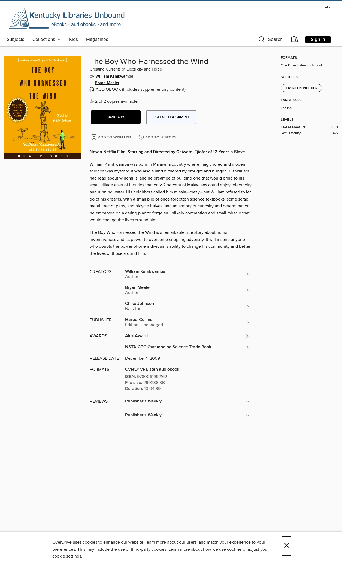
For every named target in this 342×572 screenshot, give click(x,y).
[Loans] (294, 40)
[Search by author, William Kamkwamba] (187, 274)
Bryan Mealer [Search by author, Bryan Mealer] (107, 83)
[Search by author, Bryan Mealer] (187, 290)
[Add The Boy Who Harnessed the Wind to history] (158, 137)
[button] (269, 40)
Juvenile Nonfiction (301, 88)
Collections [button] (46, 40)
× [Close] (286, 546)
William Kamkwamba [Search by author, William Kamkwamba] (114, 76)
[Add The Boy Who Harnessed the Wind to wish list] (112, 137)
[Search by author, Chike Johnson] (187, 306)
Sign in (318, 40)
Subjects (15, 40)
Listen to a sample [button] (171, 117)
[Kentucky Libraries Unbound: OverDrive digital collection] (67, 19)
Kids (73, 40)
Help (326, 7)
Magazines (97, 40)
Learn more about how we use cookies (205, 549)
